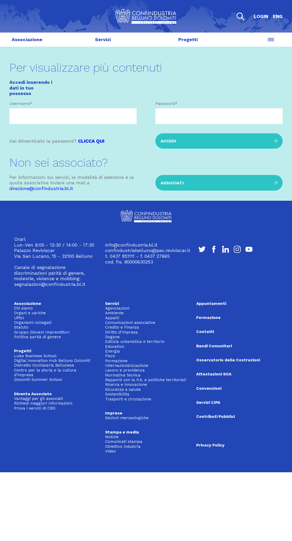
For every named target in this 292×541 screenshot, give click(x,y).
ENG (278, 16)
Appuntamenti (211, 303)
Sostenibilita (117, 394)
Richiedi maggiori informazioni (43, 403)
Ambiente (114, 313)
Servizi (103, 39)
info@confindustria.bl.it (131, 245)
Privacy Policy (210, 445)
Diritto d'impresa (121, 332)
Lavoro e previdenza (125, 370)
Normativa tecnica (123, 375)
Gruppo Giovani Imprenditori (41, 332)
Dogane (112, 337)
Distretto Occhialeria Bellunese (44, 365)
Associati (172, 182)
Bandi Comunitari (214, 346)
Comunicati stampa (123, 441)
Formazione (116, 360)
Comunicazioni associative (130, 322)
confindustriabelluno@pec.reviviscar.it (147, 250)
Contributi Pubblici (215, 416)
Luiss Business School (35, 356)
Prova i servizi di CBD (34, 408)
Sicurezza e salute (123, 389)
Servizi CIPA (208, 402)
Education (114, 346)
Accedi (168, 141)
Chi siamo (23, 308)
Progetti (188, 39)
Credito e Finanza (122, 327)
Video (110, 451)
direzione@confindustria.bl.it (41, 188)
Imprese (113, 413)
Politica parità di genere (37, 337)
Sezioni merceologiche (127, 418)
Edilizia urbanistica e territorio (134, 341)
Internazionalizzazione (126, 365)
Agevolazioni (117, 308)
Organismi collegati (33, 322)
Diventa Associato (33, 394)
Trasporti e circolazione (128, 399)
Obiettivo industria (123, 446)
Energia (112, 351)
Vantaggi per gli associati (38, 398)
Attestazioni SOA (213, 374)
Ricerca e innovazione (126, 384)
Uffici (19, 318)
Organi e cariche (30, 313)
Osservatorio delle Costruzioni (228, 360)
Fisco (110, 356)
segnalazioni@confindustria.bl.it (49, 284)
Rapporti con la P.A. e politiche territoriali (145, 380)
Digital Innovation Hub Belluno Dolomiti (52, 360)
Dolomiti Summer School (38, 379)
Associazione (27, 39)
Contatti (205, 331)
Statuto (21, 327)
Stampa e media (122, 432)
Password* (166, 103)
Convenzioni (208, 388)
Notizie (112, 437)
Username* (21, 103)
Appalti (112, 318)
